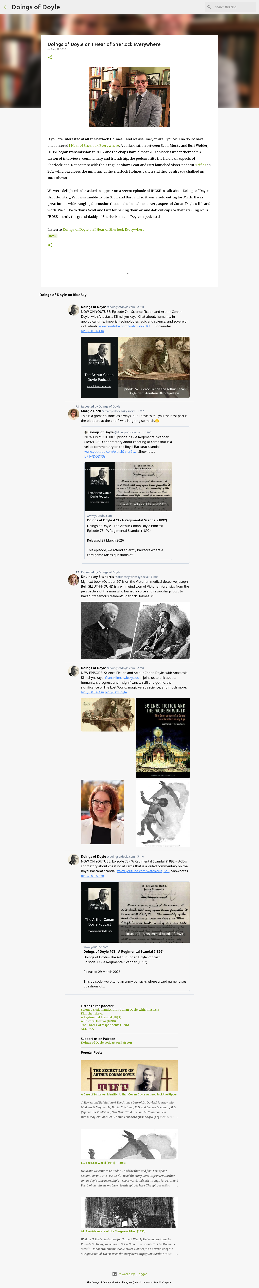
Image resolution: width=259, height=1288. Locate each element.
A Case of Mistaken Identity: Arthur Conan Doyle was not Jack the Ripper (129, 1094)
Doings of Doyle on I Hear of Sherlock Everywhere (103, 229)
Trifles (200, 165)
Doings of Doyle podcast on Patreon (106, 1042)
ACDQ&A (87, 1029)
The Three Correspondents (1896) (105, 1025)
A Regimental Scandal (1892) (101, 1017)
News (52, 235)
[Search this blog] (234, 7)
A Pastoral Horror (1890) (98, 1021)
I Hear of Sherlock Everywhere (94, 146)
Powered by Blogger (129, 1274)
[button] (50, 57)
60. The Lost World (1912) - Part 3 (103, 1162)
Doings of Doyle (35, 6)
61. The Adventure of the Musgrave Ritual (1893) (113, 1231)
